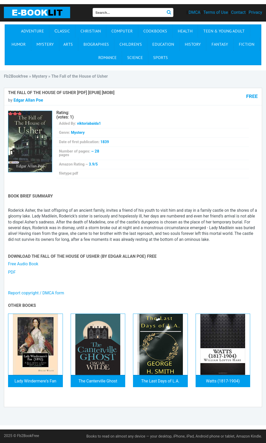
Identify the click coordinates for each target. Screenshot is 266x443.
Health (185, 31)
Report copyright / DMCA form (36, 292)
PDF (12, 272)
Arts (68, 44)
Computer (122, 31)
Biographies (96, 44)
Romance (107, 57)
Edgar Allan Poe (28, 100)
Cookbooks (155, 31)
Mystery (45, 44)
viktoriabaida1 (89, 123)
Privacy (255, 12)
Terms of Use (215, 12)
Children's (130, 44)
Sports (160, 57)
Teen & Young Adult (224, 31)
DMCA (194, 12)
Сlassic (62, 31)
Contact (238, 12)
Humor (18, 44)
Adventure (32, 31)
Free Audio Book (23, 263)
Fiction (246, 44)
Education (163, 44)
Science (135, 57)
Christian (91, 31)
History (193, 44)
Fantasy (219, 44)
